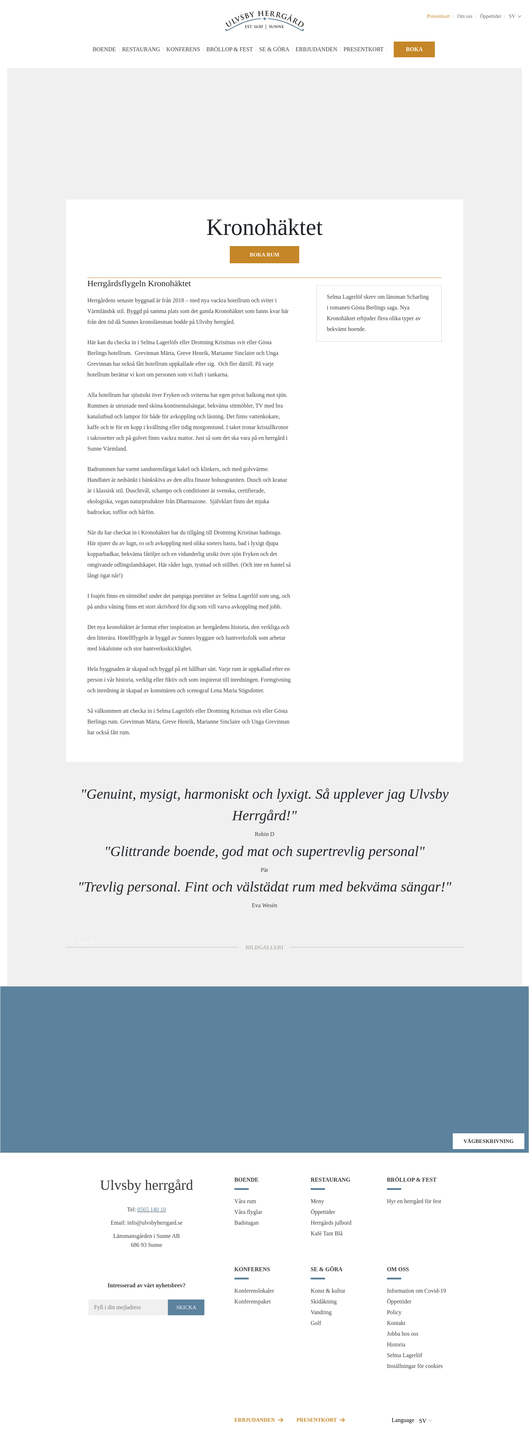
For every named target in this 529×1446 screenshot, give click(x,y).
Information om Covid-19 (416, 1291)
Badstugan (246, 1223)
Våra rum (245, 1201)
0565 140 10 (151, 1209)
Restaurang (141, 49)
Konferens (183, 49)
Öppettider (490, 16)
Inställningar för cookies (415, 1366)
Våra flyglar (248, 1212)
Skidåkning (324, 1301)
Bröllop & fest (229, 49)
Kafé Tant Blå (327, 1233)
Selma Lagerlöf (404, 1355)
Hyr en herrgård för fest (414, 1201)
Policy (394, 1312)
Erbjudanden (316, 49)
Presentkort (438, 16)
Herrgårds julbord (331, 1223)
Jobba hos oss (402, 1334)
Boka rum (265, 255)
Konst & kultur (328, 1291)
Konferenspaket (252, 1301)
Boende (104, 49)
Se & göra (274, 49)
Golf (316, 1323)
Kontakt (396, 1323)
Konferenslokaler (254, 1291)
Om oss (464, 16)
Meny (317, 1201)
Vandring (321, 1312)
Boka (414, 49)
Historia (396, 1344)
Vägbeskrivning (489, 1141)
